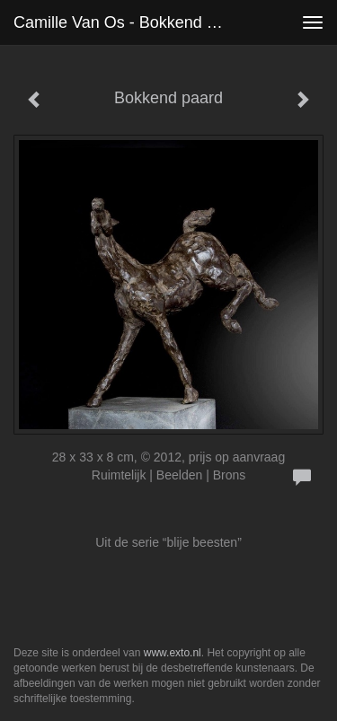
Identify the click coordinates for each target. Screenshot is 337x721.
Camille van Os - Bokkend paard (128, 22)
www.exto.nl (172, 652)
